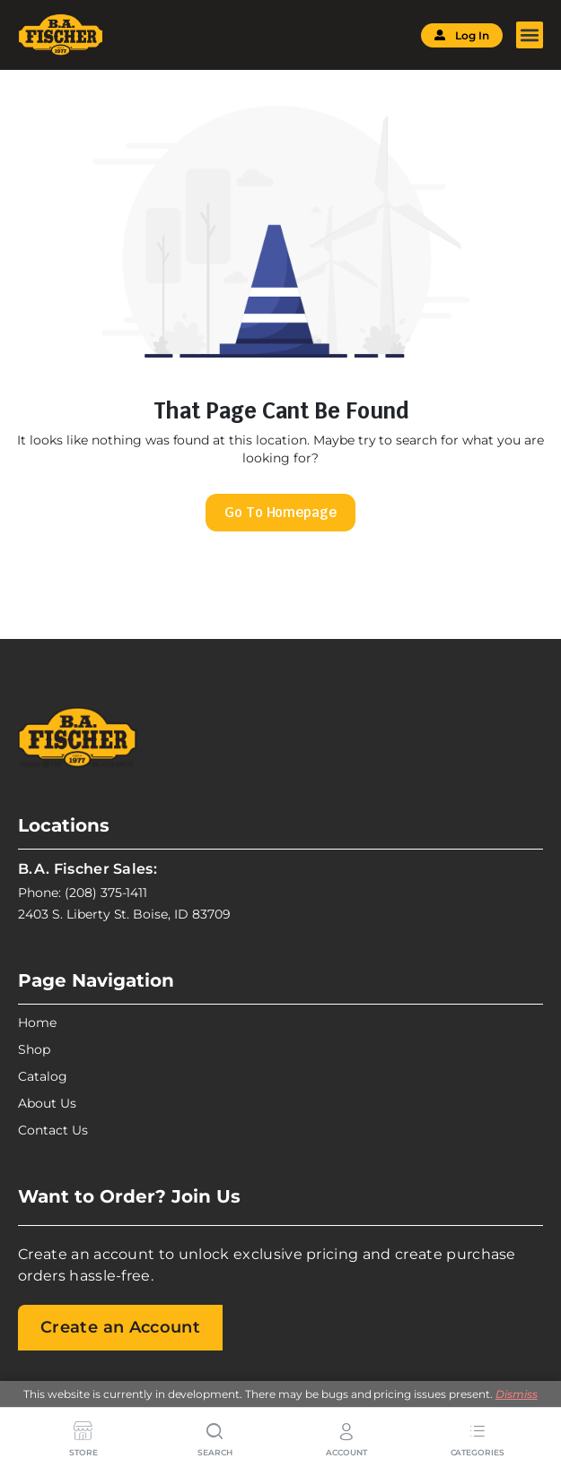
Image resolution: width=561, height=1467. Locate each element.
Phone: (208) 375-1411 (82, 893)
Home (37, 1022)
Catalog (42, 1076)
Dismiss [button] (516, 1394)
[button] (529, 35)
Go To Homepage (280, 512)
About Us (47, 1103)
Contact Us (53, 1130)
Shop (34, 1049)
